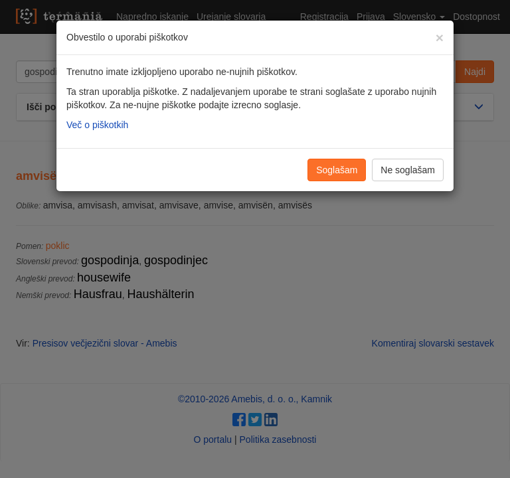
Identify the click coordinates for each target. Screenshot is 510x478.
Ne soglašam (408, 170)
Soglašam (336, 170)
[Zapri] (440, 37)
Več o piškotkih (97, 125)
